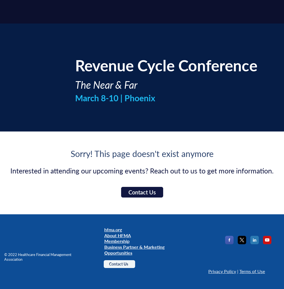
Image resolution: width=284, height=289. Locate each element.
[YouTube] (267, 242)
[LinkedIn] (254, 242)
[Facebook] (229, 242)
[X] (242, 242)
